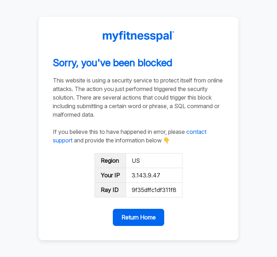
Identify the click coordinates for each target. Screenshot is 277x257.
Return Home (138, 217)
